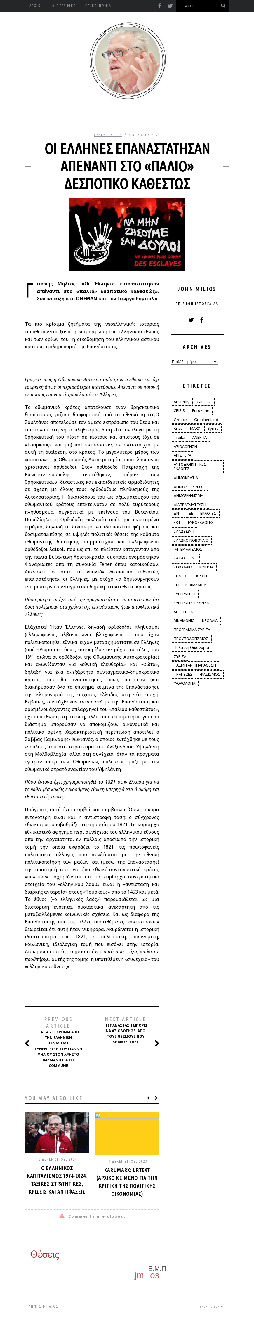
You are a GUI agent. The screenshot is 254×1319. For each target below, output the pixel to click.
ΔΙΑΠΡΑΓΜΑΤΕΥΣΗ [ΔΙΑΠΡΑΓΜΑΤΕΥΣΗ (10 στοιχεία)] (190, 504)
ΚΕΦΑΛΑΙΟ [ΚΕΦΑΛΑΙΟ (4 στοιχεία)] (183, 567)
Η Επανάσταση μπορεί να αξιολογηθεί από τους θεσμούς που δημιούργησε (127, 1030)
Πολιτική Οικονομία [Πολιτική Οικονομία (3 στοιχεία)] (191, 647)
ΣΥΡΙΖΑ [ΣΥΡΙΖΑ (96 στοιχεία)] (180, 656)
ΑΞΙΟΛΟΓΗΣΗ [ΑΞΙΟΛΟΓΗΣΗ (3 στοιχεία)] (185, 446)
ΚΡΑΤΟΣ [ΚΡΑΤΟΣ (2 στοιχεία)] (181, 575)
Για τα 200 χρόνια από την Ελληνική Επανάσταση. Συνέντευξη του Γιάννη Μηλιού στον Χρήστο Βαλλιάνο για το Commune (58, 1042)
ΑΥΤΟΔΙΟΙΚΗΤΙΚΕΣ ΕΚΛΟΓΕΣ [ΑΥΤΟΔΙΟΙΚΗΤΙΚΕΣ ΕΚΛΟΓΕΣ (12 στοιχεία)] (190, 467)
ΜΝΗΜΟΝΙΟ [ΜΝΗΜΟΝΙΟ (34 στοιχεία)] (184, 620)
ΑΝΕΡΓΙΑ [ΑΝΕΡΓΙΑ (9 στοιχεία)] (199, 437)
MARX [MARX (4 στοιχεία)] (195, 428)
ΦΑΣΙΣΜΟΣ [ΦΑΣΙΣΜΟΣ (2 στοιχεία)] (210, 674)
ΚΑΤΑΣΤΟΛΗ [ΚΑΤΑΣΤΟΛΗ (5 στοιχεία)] (185, 558)
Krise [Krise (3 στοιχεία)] (178, 428)
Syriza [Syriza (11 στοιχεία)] (213, 428)
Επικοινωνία (98, 6)
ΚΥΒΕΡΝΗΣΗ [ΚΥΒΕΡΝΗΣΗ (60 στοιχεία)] (184, 594)
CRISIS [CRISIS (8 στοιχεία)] (179, 410)
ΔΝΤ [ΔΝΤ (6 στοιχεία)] (178, 513)
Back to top (212, 1306)
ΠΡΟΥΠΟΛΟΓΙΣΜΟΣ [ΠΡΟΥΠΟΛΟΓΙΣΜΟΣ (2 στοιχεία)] (191, 638)
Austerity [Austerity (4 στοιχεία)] (181, 401)
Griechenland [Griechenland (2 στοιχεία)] (206, 419)
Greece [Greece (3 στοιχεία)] (180, 419)
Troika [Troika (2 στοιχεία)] (179, 437)
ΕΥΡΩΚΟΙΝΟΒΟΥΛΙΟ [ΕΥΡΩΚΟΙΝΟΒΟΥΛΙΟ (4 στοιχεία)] (191, 540)
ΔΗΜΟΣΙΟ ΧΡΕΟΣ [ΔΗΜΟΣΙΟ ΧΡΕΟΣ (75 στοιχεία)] (189, 486)
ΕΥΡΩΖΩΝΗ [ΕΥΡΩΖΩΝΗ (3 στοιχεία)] (184, 531)
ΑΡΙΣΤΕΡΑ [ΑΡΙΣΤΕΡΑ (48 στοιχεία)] (182, 455)
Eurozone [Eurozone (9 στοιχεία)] (200, 410)
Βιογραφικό (64, 6)
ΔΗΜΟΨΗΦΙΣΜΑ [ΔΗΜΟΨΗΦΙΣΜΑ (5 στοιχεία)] (188, 495)
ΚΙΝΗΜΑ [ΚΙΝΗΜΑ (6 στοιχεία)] (206, 567)
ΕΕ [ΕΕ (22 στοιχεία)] (191, 513)
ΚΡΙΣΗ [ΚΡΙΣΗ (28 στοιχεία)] (201, 575)
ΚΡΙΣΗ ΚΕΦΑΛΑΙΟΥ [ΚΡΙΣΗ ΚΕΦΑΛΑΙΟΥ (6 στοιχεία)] (190, 584)
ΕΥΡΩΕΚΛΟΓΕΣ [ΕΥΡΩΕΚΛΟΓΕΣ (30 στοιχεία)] (201, 522)
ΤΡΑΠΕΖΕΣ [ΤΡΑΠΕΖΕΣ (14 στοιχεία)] (183, 674)
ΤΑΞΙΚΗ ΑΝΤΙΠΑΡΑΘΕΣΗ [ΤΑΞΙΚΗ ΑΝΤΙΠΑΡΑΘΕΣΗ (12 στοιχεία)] (195, 665)
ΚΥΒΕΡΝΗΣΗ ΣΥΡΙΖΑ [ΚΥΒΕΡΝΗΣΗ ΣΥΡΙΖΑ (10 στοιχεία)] (191, 602)
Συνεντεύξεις (108, 135)
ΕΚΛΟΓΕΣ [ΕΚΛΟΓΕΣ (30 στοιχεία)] (208, 513)
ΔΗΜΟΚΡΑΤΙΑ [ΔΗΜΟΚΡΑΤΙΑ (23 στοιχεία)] (186, 477)
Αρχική (36, 6)
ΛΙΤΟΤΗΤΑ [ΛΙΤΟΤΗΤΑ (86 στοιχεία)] (183, 611)
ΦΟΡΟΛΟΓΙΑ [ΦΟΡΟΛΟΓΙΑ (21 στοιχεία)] (184, 683)
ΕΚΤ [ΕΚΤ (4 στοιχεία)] (177, 522)
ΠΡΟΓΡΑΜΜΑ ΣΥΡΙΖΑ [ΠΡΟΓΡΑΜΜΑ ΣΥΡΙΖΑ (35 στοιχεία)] (192, 629)
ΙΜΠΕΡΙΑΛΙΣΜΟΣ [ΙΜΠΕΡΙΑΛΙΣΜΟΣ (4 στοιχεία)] (188, 549)
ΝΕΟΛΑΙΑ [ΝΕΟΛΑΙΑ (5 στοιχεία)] (210, 620)
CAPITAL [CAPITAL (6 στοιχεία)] (204, 401)
